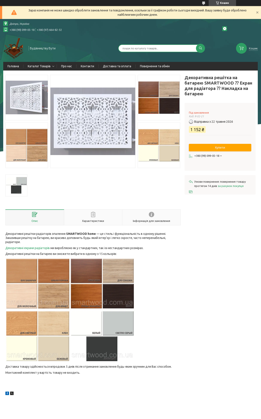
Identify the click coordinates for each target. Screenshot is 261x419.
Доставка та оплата (117, 66)
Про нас (66, 66)
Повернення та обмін (155, 66)
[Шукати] (200, 48)
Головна (13, 66)
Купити (220, 147)
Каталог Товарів (39, 66)
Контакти (87, 66)
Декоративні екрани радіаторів (27, 248)
